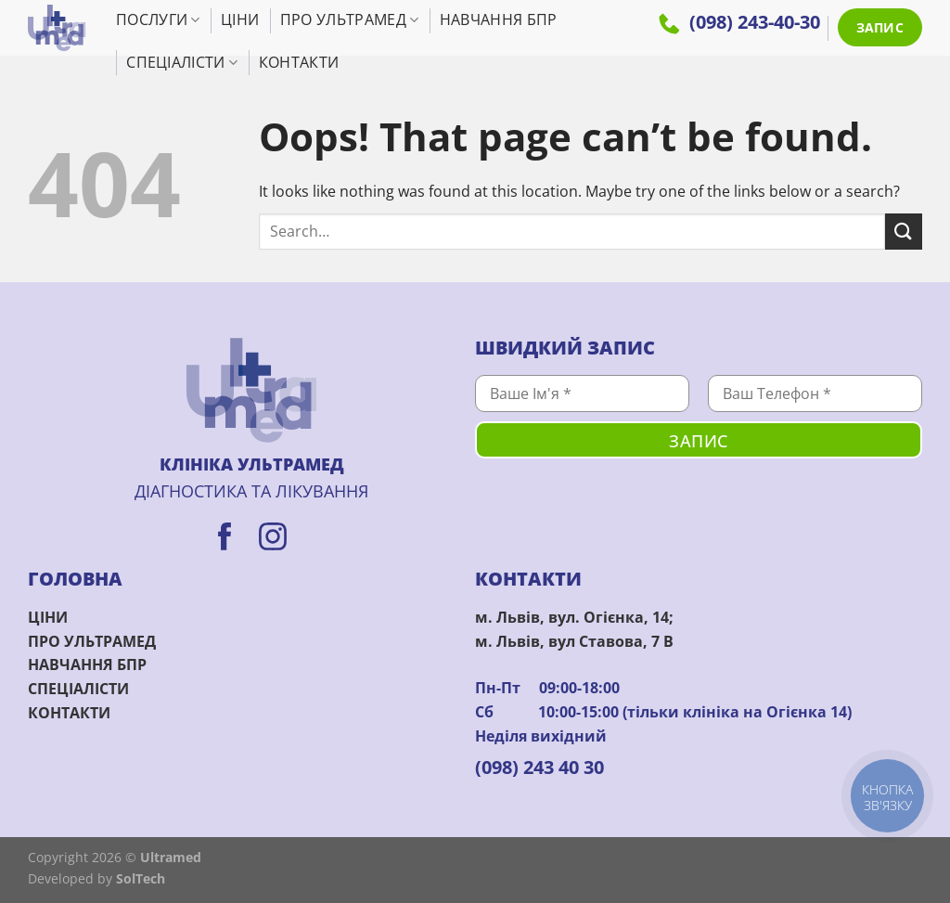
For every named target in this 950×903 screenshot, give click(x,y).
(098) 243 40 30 (539, 767)
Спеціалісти (182, 62)
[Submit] (903, 231)
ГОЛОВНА (75, 578)
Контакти (299, 62)
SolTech (140, 878)
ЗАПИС (880, 27)
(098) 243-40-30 (739, 21)
